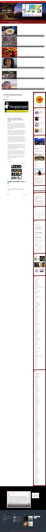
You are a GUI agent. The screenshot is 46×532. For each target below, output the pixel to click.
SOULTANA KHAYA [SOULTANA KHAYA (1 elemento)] (39, 247)
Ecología (36, 182)
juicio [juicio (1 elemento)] (39, 234)
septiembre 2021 (37, 427)
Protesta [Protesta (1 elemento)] (40, 241)
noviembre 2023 (37, 400)
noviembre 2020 (37, 433)
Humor (38, 182)
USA (35, 366)
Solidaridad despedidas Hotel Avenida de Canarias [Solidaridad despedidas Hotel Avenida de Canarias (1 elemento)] (39, 245)
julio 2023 (36, 405)
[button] (8, 182)
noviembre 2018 (37, 460)
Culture (36, 301)
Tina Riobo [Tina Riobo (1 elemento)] (39, 248)
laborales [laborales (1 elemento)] (36, 235)
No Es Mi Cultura (37, 338)
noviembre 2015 (37, 479)
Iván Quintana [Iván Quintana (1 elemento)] (36, 234)
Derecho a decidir (37, 303)
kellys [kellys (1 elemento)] (42, 234)
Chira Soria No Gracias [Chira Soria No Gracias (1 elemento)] (37, 225)
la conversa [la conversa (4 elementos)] (38, 237)
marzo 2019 (36, 455)
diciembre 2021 (37, 423)
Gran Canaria (36, 320)
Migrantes (36, 334)
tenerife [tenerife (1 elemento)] (36, 248)
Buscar (36, 187)
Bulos (35, 289)
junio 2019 (36, 451)
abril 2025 (36, 382)
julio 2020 (36, 437)
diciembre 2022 (37, 413)
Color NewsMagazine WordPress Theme (26, 531)
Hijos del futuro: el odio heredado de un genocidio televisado (11, 57)
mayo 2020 (36, 440)
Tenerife (36, 362)
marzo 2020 (36, 442)
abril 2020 (36, 441)
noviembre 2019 (37, 446)
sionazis (36, 358)
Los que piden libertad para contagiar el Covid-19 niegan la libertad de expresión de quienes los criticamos (18, 504)
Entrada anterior (8, 195)
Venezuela (36, 367)
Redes (35, 349)
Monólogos (36, 165)
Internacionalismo (37, 324)
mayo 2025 (36, 381)
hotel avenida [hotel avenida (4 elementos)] (38, 232)
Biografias (36, 288)
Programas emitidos (37, 348)
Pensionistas (36, 343)
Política (36, 347)
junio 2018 (36, 464)
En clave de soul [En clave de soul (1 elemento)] (37, 229)
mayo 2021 (36, 428)
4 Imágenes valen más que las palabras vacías (13, 21)
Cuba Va (36, 298)
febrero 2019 (36, 456)
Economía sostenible (37, 310)
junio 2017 (36, 477)
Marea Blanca (36, 333)
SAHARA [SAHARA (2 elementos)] (36, 244)
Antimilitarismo (37, 283)
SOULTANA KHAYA (41, 123)
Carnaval (36, 293)
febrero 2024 (36, 396)
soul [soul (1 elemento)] (35, 247)
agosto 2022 (36, 414)
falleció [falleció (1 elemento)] (40, 229)
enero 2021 (36, 431)
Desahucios (36, 306)
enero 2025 (36, 386)
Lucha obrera (36, 330)
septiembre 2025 (37, 376)
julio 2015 (36, 483)
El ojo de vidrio (37, 163)
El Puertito (36, 311)
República (36, 352)
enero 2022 (36, 422)
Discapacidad (36, 307)
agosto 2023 (36, 404)
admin (37, 145)
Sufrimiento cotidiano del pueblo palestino (8, 46)
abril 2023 (36, 409)
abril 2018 (36, 465)
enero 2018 (36, 468)
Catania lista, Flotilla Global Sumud (7, 67)
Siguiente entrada (25, 195)
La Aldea (36, 325)
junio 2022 (36, 417)
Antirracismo (36, 284)
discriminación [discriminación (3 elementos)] (38, 228)
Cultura (20, 189)
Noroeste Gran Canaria (38, 339)
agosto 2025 (36, 377)
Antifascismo (17, 189)
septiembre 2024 (37, 390)
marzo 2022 (36, 419)
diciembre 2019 (37, 445)
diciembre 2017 (37, 469)
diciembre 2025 (37, 373)
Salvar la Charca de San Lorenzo (39, 356)
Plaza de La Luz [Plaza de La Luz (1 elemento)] (37, 241)
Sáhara (36, 353)
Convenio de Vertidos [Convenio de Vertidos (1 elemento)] (37, 226)
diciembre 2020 (37, 432)
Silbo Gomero (36, 357)
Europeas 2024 (37, 316)
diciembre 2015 (37, 478)
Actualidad (13, 189)
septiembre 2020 (37, 436)
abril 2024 (36, 394)
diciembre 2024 (37, 387)
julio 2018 (36, 463)
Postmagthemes (34, 531)
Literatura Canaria (37, 329)
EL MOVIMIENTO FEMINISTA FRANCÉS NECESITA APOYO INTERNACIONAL (41, 131)
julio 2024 (36, 391)
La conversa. (36, 326)
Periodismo (22, 189)
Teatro (36, 361)
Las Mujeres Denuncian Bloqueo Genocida (41, 112)
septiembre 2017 (37, 473)
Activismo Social (9, 189)
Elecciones (36, 312)
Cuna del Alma (37, 302)
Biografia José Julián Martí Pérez (39, 287)
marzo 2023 (36, 410)
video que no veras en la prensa (7, 78)
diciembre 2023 (37, 399)
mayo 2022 (36, 418)
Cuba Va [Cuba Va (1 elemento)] (42, 226)
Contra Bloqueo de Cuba (38, 297)
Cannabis (36, 292)
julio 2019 (36, 450)
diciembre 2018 (37, 459)
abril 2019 (36, 454)
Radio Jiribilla (6, 10)
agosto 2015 (36, 482)
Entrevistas (36, 315)
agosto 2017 (36, 474)
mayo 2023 (36, 408)
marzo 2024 (36, 395)
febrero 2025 (36, 385)
